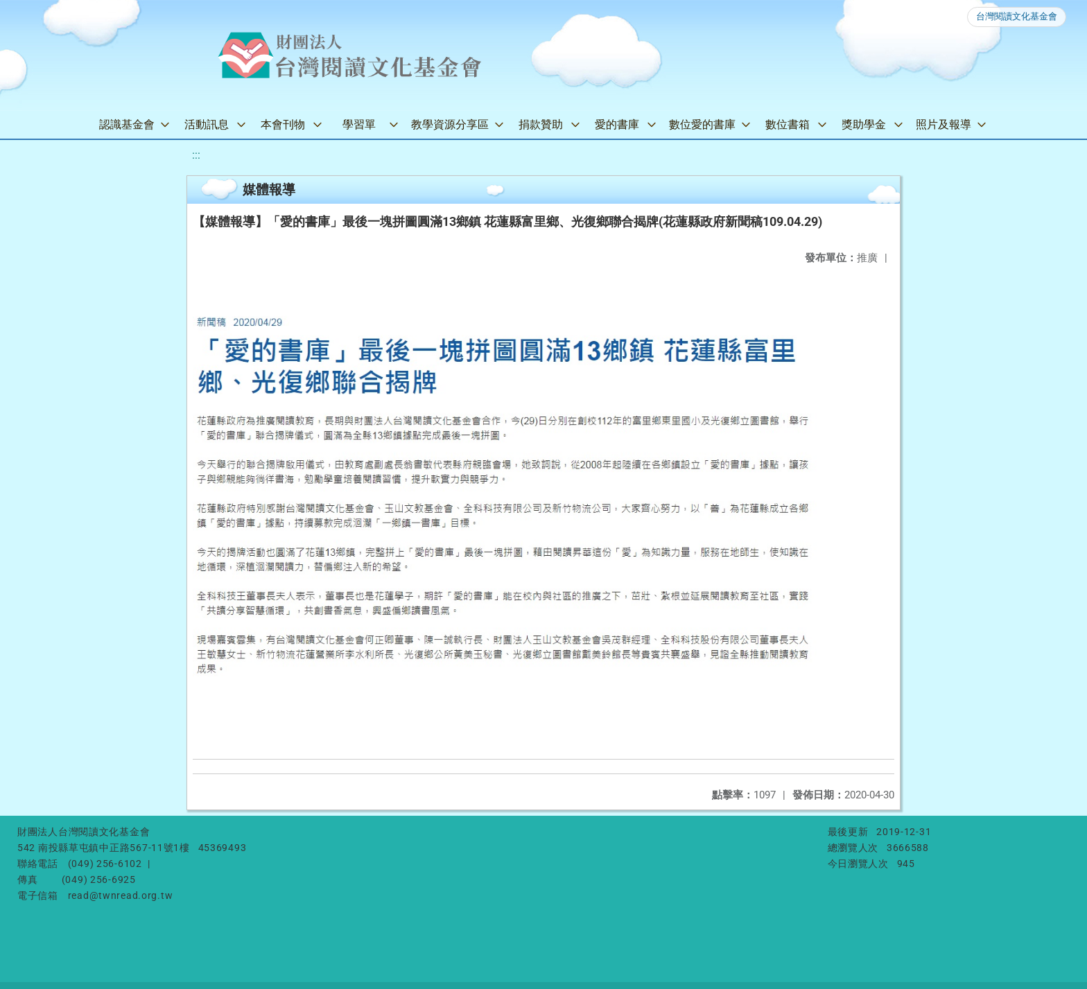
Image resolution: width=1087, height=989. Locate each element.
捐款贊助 (541, 124)
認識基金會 (127, 124)
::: (196, 154)
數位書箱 (787, 124)
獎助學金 (864, 124)
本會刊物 (283, 124)
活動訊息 (206, 124)
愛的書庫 (617, 124)
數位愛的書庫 (702, 124)
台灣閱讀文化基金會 (1016, 16)
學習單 (359, 124)
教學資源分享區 (450, 124)
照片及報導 (943, 124)
